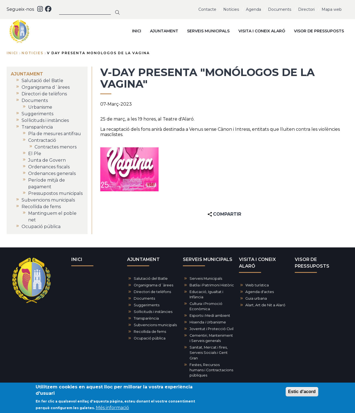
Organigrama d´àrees (153, 285)
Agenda (253, 9)
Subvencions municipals (155, 325)
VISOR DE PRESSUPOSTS (312, 263)
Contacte (207, 9)
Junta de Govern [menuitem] (47, 160)
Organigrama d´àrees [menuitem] (46, 87)
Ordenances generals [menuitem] (52, 173)
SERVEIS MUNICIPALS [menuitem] (208, 30)
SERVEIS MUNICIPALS (207, 259)
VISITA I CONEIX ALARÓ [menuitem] (261, 30)
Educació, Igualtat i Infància (206, 294)
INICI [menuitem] (136, 30)
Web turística (257, 285)
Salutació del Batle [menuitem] (42, 80)
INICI (76, 259)
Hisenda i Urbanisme (208, 322)
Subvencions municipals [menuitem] (48, 200)
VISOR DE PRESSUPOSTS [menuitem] (319, 30)
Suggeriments (146, 305)
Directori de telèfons (152, 292)
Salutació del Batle (151, 278)
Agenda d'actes (259, 292)
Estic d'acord (302, 392)
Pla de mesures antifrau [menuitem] (54, 133)
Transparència (146, 318)
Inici (12, 53)
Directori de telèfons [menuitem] (44, 93)
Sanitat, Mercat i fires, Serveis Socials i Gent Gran (209, 352)
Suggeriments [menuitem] (37, 113)
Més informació (112, 408)
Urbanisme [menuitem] (40, 107)
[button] (129, 169)
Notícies (231, 9)
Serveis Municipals (206, 278)
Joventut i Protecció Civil (211, 329)
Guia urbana (256, 298)
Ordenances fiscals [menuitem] (49, 166)
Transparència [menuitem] (37, 127)
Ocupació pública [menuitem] (41, 226)
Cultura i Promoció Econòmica (206, 306)
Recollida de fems (150, 332)
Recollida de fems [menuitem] (41, 206)
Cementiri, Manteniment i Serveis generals (211, 338)
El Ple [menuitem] (34, 153)
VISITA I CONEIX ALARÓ (257, 263)
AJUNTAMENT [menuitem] (164, 30)
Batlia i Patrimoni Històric (212, 285)
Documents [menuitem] (35, 100)
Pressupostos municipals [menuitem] (55, 193)
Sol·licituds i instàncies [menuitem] (45, 120)
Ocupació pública (149, 338)
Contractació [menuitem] (42, 140)
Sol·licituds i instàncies (153, 312)
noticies (32, 53)
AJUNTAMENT (143, 259)
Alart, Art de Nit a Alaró (265, 305)
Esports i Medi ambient (210, 315)
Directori (306, 9)
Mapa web (332, 9)
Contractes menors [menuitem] (56, 147)
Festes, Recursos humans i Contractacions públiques (211, 370)
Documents (279, 9)
